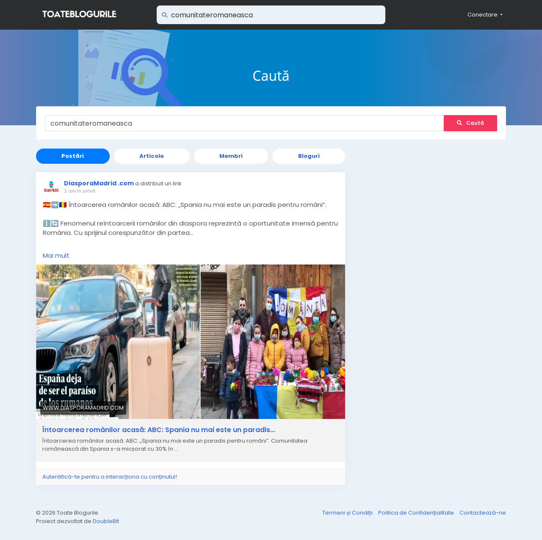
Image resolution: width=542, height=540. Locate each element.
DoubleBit (106, 521)
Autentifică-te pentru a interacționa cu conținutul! (109, 477)
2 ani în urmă (79, 190)
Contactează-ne (482, 513)
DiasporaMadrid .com (99, 183)
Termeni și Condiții (348, 513)
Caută (470, 123)
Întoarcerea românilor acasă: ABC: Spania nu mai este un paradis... (158, 430)
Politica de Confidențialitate (416, 513)
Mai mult (56, 255)
